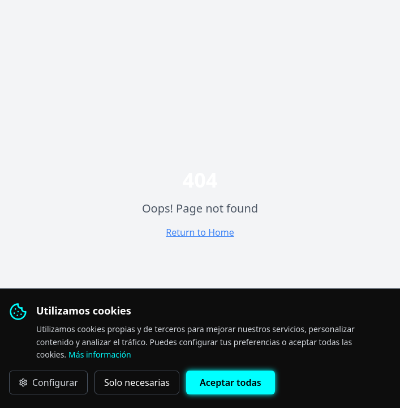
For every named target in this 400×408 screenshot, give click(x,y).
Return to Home (200, 232)
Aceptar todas (230, 382)
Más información (99, 354)
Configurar (48, 382)
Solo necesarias (137, 382)
